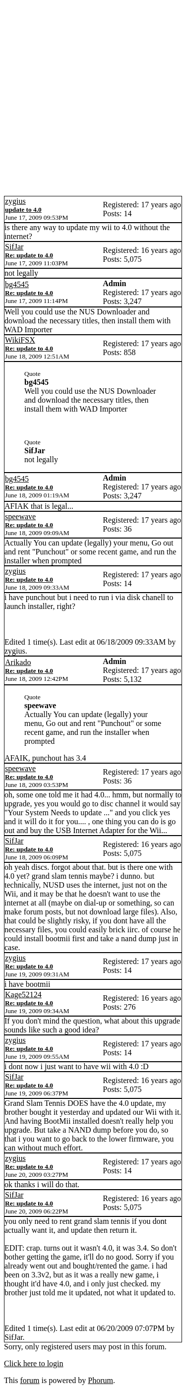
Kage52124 (23, 994)
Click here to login (33, 1363)
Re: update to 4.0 (29, 255)
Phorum (100, 1380)
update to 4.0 (23, 209)
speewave (20, 516)
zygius (15, 201)
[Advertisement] (93, 98)
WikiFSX (20, 340)
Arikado (18, 662)
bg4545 (17, 284)
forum (29, 1380)
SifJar (14, 246)
